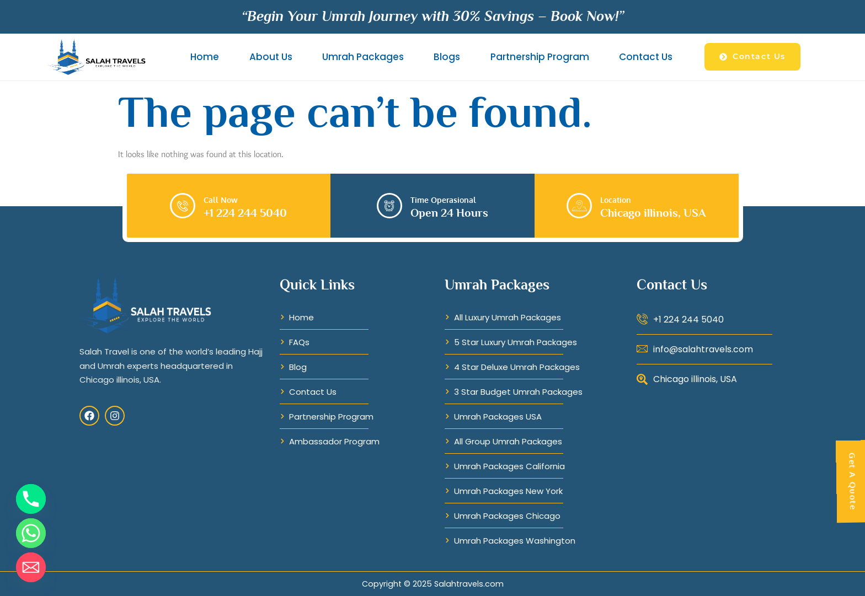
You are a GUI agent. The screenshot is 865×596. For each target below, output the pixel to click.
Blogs (447, 56)
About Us (270, 56)
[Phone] (31, 499)
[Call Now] (182, 205)
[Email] (31, 567)
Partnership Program (539, 56)
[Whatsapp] (31, 533)
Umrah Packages (363, 56)
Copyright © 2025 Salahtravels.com (433, 583)
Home (204, 56)
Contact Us (645, 56)
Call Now (221, 200)
